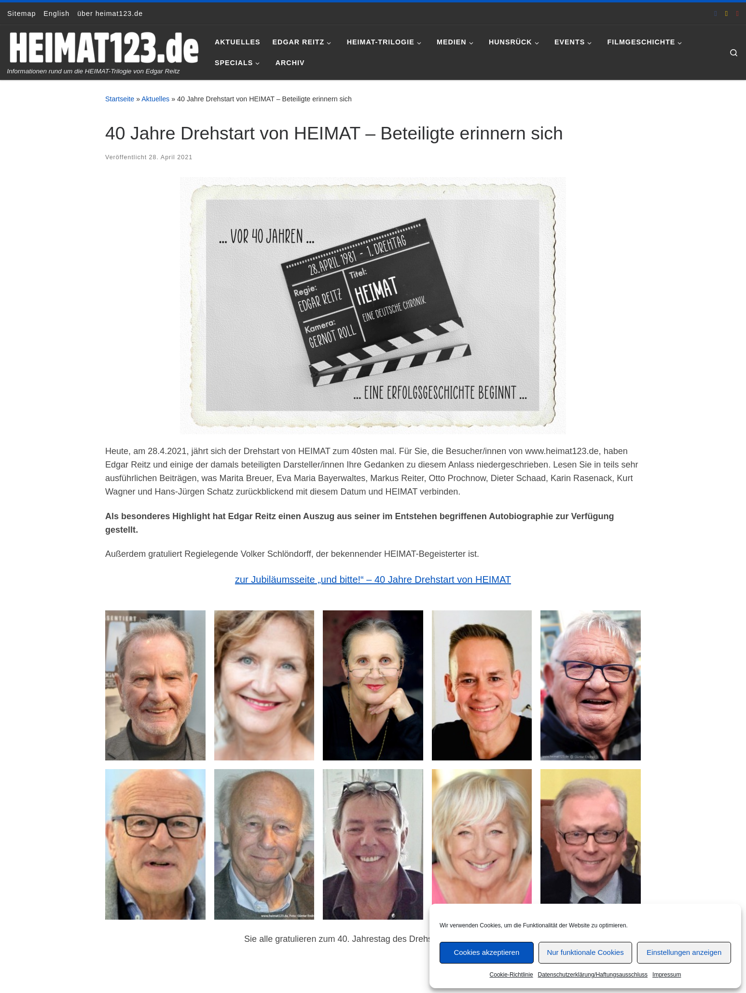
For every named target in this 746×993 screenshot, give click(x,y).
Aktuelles (155, 99)
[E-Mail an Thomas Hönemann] (726, 13)
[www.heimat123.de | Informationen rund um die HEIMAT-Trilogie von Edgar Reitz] (103, 46)
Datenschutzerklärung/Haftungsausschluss (593, 974)
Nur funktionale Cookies (585, 952)
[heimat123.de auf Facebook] (715, 13)
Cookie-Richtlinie (511, 974)
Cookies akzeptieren (486, 952)
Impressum (666, 974)
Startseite (119, 99)
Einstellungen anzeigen (684, 952)
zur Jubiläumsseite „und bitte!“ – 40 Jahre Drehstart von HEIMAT (373, 579)
